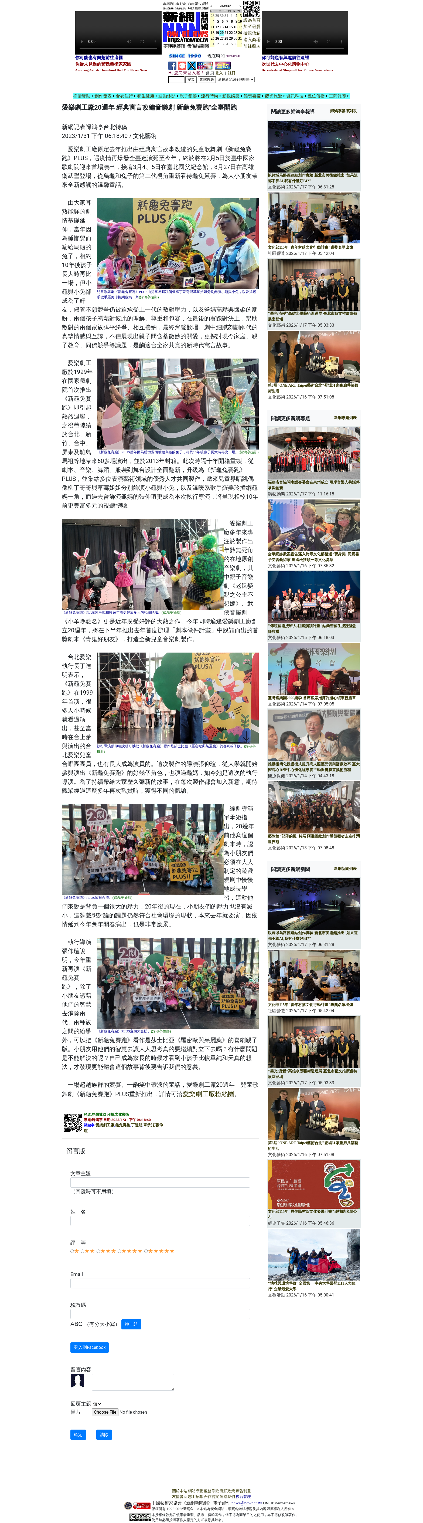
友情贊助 (179, 1497)
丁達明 (136, 1125)
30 (222, 16)
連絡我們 (227, 1497)
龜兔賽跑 (122, 1125)
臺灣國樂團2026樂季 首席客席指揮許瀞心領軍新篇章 (312, 698)
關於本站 (179, 1491)
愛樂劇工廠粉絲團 (208, 1093)
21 (226, 33)
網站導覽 (195, 1491)
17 (240, 27)
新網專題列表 (345, 418)
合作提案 (211, 1497)
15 (231, 27)
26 (217, 38)
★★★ (108, 1251)
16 (235, 27)
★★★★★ (161, 1251)
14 (226, 27)
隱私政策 (227, 1491)
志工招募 (195, 1497)
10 (240, 21)
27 (222, 38)
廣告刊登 (243, 1491)
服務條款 (211, 1491)
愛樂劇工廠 (104, 1125)
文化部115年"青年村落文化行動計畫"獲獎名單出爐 (310, 247)
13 (222, 27)
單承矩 (149, 1125)
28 (226, 38)
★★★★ (132, 1251)
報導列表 (343, 111)
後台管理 (243, 1497)
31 (226, 16)
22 (231, 33)
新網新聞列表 (345, 869)
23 (235, 33)
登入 (219, 73)
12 (217, 27)
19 (217, 33)
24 (240, 33)
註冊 (232, 73)
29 (217, 16)
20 (222, 33)
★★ (89, 1251)
